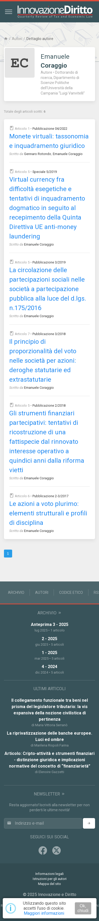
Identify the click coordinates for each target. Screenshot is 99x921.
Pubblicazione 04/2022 (49, 129)
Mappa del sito (49, 884)
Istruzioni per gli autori (50, 879)
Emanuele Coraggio (68, 154)
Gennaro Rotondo (37, 154)
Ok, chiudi (82, 908)
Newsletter (49, 793)
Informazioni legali (49, 874)
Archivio (16, 592)
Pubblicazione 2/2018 (48, 405)
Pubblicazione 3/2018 (48, 334)
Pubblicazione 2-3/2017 (50, 496)
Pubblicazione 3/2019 (48, 262)
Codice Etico (71, 592)
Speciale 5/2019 (44, 172)
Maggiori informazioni (44, 913)
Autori (17, 39)
